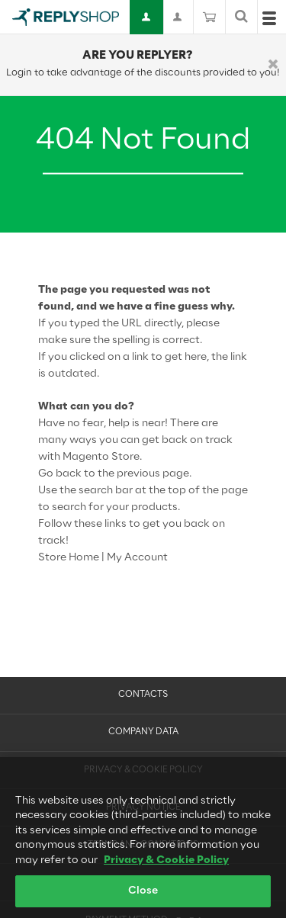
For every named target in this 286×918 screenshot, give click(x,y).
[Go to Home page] (65, 17)
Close (143, 895)
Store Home (68, 557)
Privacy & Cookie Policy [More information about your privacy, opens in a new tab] (166, 864)
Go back (60, 474)
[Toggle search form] (241, 17)
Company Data (143, 732)
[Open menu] (269, 21)
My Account (137, 557)
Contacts (143, 694)
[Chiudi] (273, 65)
